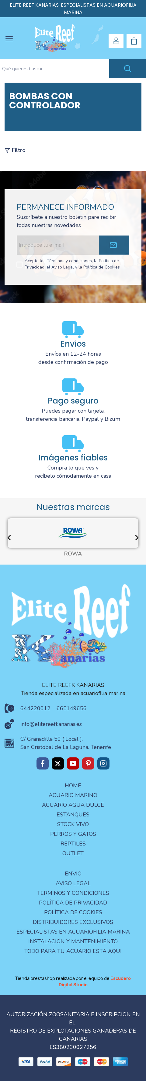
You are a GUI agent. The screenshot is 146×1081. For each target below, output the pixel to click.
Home (73, 785)
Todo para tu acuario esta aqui (73, 951)
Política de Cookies (73, 912)
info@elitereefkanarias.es (51, 724)
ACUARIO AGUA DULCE (73, 805)
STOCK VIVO (73, 824)
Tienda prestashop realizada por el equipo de (73, 981)
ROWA (73, 554)
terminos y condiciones (73, 893)
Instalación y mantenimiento (73, 941)
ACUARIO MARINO (73, 795)
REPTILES (73, 843)
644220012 (35, 708)
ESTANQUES (73, 814)
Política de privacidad (73, 902)
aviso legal (73, 883)
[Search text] (54, 68)
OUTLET (73, 853)
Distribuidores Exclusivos (73, 922)
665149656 (72, 708)
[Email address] (58, 245)
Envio (73, 873)
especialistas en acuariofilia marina (73, 931)
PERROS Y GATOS (73, 834)
